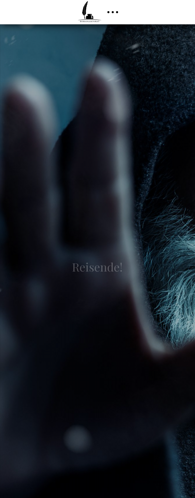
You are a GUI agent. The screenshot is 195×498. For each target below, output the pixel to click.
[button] (113, 12)
